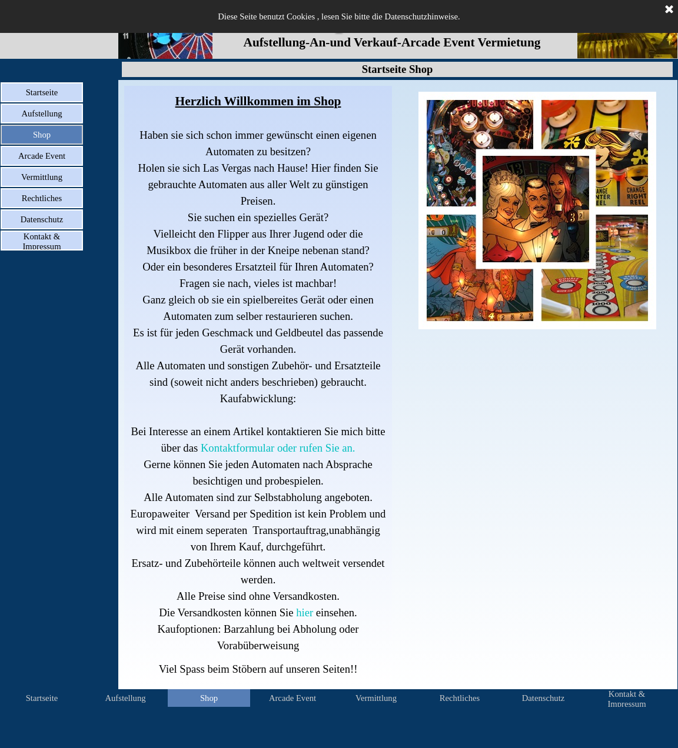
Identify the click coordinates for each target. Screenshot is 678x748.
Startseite (42, 92)
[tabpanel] (258, 384)
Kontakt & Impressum (41, 241)
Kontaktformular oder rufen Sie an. (278, 448)
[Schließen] (669, 10)
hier (303, 612)
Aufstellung (41, 113)
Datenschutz (42, 219)
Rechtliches (42, 198)
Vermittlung (41, 177)
